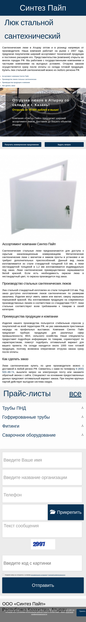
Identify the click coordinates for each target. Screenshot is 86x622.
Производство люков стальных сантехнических (19, 79)
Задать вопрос (64, 145)
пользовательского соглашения (39, 575)
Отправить (43, 585)
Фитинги (10, 426)
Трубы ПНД (14, 408)
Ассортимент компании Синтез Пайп (15, 76)
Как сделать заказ (8, 86)
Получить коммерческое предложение (22, 145)
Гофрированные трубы (26, 417)
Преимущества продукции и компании (16, 82)
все (75, 393)
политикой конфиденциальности (56, 575)
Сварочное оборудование (29, 435)
